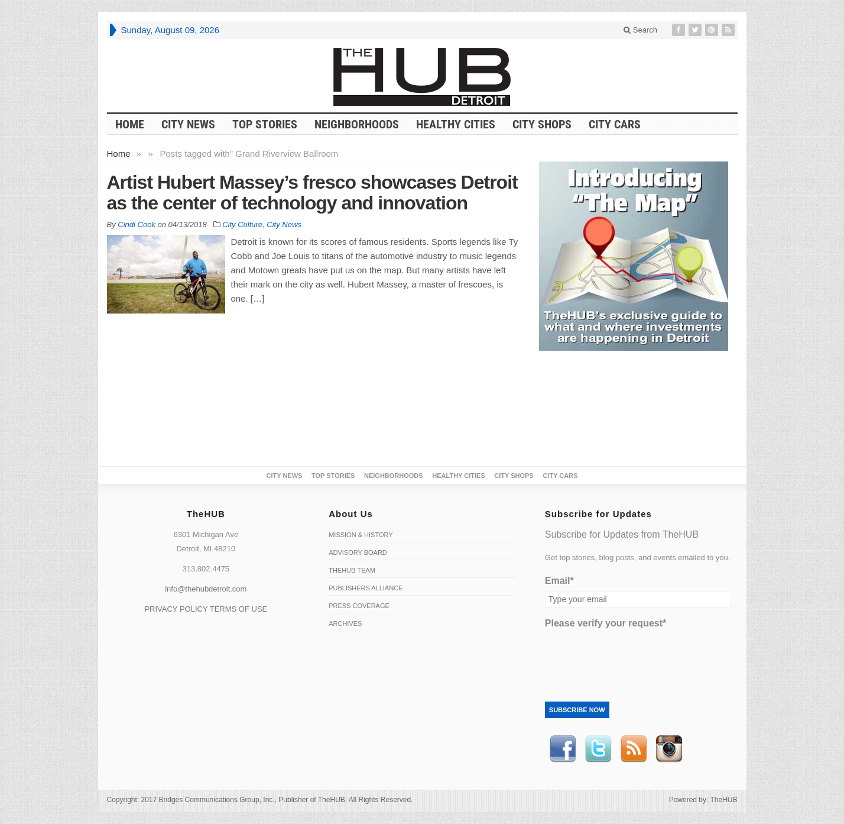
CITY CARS (615, 124)
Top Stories (264, 124)
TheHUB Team (352, 570)
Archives (345, 623)
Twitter (598, 749)
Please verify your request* (605, 623)
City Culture (242, 224)
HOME (129, 124)
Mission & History (360, 534)
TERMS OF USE (239, 609)
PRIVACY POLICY (175, 609)
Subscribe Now (577, 709)
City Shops (542, 124)
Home (119, 153)
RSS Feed (633, 749)
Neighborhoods (356, 124)
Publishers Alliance (365, 588)
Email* (559, 581)
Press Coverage (359, 605)
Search (640, 29)
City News (188, 124)
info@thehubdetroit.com (205, 588)
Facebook (562, 749)
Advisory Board (358, 552)
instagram (669, 749)
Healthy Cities (455, 124)
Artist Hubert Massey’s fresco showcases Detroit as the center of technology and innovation (312, 193)
